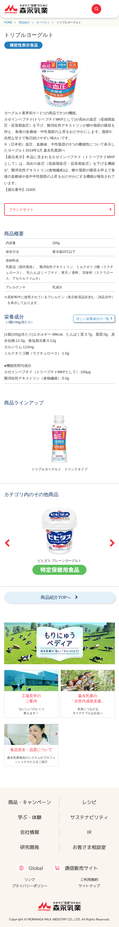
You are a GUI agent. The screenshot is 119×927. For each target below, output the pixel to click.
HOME (8, 22)
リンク (29, 879)
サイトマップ (89, 885)
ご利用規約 (89, 879)
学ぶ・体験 (30, 817)
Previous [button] (7, 543)
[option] (59, 442)
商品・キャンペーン (29, 802)
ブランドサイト (21, 210)
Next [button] (112, 543)
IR (89, 832)
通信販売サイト (81, 868)
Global (36, 868)
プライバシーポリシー (29, 885)
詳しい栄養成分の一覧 (92, 319)
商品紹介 (24, 22)
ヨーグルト (43, 22)
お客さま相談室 (89, 847)
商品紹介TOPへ (56, 597)
